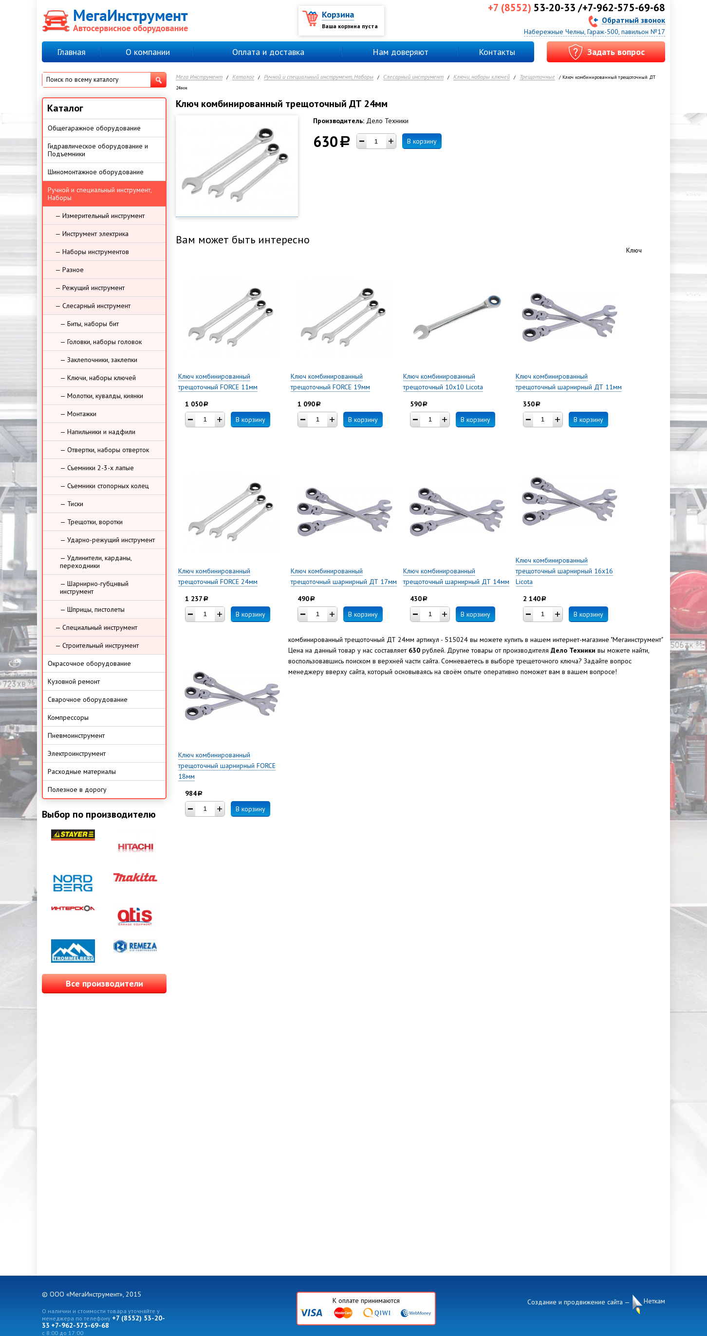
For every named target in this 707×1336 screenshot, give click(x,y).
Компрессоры (68, 717)
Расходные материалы (82, 771)
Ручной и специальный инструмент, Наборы (318, 77)
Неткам (654, 1301)
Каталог (243, 77)
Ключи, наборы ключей (481, 77)
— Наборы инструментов (92, 251)
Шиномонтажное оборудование (96, 171)
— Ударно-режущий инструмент (107, 539)
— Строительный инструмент (97, 645)
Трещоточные (537, 77)
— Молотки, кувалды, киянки (101, 395)
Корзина (338, 14)
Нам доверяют (400, 51)
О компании (148, 51)
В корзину (422, 141)
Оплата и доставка (268, 51)
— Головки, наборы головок (101, 341)
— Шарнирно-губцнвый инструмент (94, 587)
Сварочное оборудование (88, 699)
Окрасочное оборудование (89, 663)
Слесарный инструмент (413, 77)
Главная (71, 51)
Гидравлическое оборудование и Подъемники (98, 150)
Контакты (497, 51)
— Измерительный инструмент (100, 215)
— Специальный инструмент (96, 627)
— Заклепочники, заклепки (98, 359)
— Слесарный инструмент (92, 305)
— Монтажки (78, 413)
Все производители (104, 983)
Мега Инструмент (199, 77)
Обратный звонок (633, 19)
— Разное (69, 269)
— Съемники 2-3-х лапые (97, 467)
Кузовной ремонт (74, 681)
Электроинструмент (77, 753)
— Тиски (71, 503)
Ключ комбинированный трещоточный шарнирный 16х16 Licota (564, 571)
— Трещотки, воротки (91, 521)
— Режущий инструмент (90, 287)
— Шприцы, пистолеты (92, 609)
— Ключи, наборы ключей (98, 377)
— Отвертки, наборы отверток (104, 449)
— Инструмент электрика (92, 233)
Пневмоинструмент (76, 735)
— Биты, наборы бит (89, 323)
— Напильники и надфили (97, 431)
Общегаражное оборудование (94, 128)
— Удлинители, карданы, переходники (96, 561)
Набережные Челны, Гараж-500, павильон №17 (594, 31)
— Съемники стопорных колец (104, 485)
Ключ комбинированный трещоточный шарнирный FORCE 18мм (227, 765)
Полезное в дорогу (77, 789)
